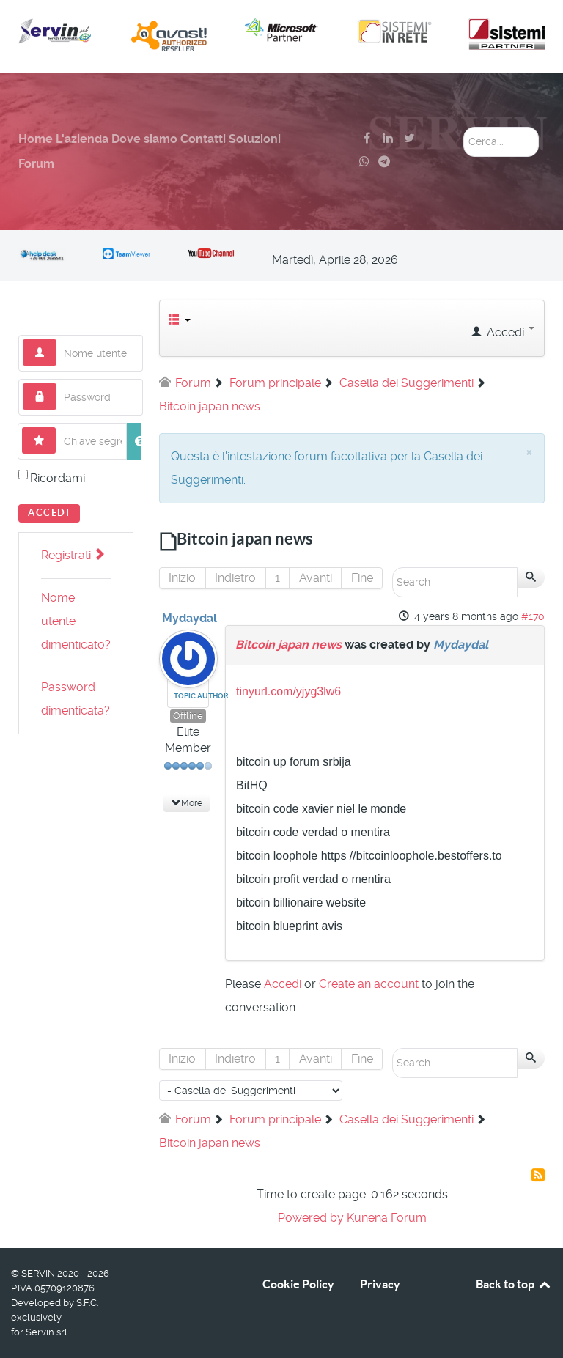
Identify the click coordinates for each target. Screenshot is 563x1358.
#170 (533, 616)
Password (56, 383)
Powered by (311, 1218)
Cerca (463, 127)
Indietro (235, 578)
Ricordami (57, 478)
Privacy (380, 1284)
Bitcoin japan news (288, 645)
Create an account (369, 984)
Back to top (514, 1284)
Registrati (72, 555)
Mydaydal (189, 618)
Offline (188, 715)
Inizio (182, 578)
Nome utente (56, 339)
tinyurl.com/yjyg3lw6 (288, 691)
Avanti (315, 578)
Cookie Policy (298, 1284)
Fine (362, 578)
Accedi (49, 512)
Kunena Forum (387, 1218)
